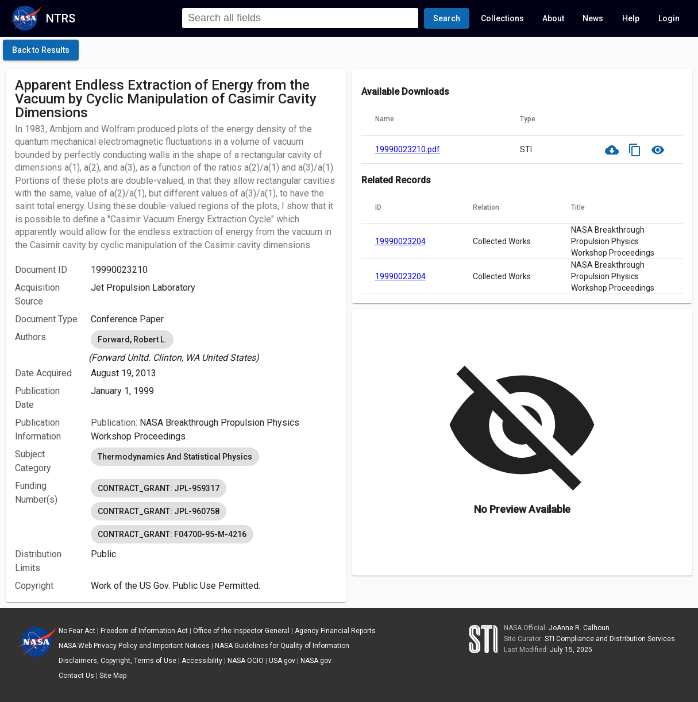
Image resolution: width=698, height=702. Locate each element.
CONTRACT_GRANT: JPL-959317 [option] (158, 488)
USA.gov (282, 661)
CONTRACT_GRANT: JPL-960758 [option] (158, 511)
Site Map (112, 676)
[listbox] (214, 346)
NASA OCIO (245, 661)
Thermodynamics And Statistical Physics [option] (175, 457)
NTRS (60, 18)
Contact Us (76, 676)
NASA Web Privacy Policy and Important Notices (134, 646)
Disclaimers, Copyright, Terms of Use (117, 661)
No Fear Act (77, 631)
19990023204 (400, 241)
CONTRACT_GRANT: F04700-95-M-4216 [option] (172, 534)
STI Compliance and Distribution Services (610, 639)
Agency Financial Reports (335, 631)
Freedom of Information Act (144, 631)
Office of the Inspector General (241, 631)
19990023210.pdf (407, 149)
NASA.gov (315, 661)
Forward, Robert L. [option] (132, 339)
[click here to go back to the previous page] (41, 50)
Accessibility (202, 661)
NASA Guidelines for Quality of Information (282, 646)
